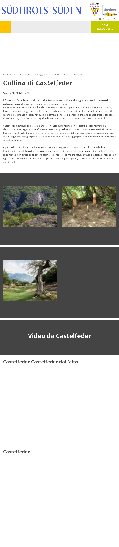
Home (6, 74)
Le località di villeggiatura (36, 74)
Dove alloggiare (105, 27)
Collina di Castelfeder (72, 74)
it (101, 18)
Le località (55, 74)
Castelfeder (17, 74)
